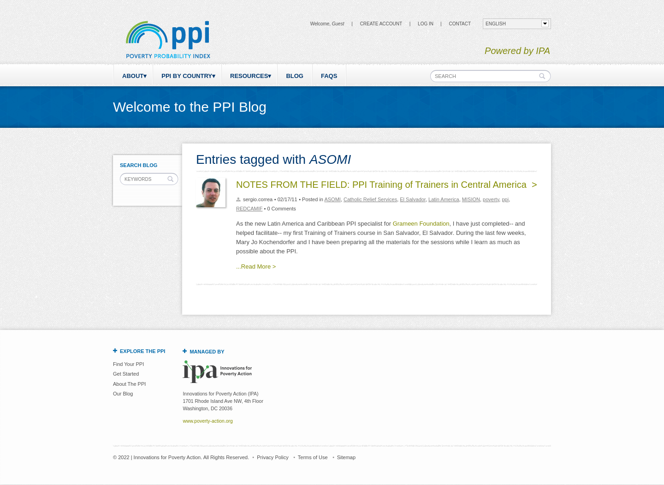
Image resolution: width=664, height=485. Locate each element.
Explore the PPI (142, 351)
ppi (505, 199)
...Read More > (256, 266)
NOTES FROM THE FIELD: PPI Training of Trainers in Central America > (386, 185)
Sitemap (346, 457)
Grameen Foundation (421, 223)
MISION (471, 199)
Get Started (126, 374)
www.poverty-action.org (207, 421)
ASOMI (332, 199)
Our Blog (123, 393)
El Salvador (413, 199)
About (132, 75)
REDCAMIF (249, 208)
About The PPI (129, 384)
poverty (491, 199)
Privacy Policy (272, 457)
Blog (294, 75)
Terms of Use (313, 457)
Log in (425, 23)
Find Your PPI (128, 364)
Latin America (443, 199)
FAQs (329, 75)
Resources (249, 75)
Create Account (381, 23)
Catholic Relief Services (370, 199)
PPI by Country (186, 75)
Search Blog (138, 165)
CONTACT (460, 23)
